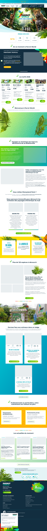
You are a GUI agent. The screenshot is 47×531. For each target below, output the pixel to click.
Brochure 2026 (28, 498)
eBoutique (26, 3)
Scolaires (4, 3)
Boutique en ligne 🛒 (6, 508)
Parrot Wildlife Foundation (7, 504)
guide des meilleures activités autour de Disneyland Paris (31, 194)
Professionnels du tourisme (32, 3)
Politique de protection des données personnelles (34, 504)
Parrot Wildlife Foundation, (39, 185)
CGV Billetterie (28, 502)
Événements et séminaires (40, 3)
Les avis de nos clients (29, 499)
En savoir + (3, 102)
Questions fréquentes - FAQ (30, 497)
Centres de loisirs (8, 3)
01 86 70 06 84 (7, 490)
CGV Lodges (27, 503)
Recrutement (5, 506)
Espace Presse (5, 505)
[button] (1, 61)
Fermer (46, 0)
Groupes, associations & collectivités (19, 3)
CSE (12, 3)
